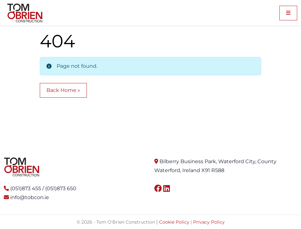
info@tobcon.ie (29, 197)
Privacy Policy (209, 222)
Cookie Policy (174, 222)
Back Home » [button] (63, 90)
